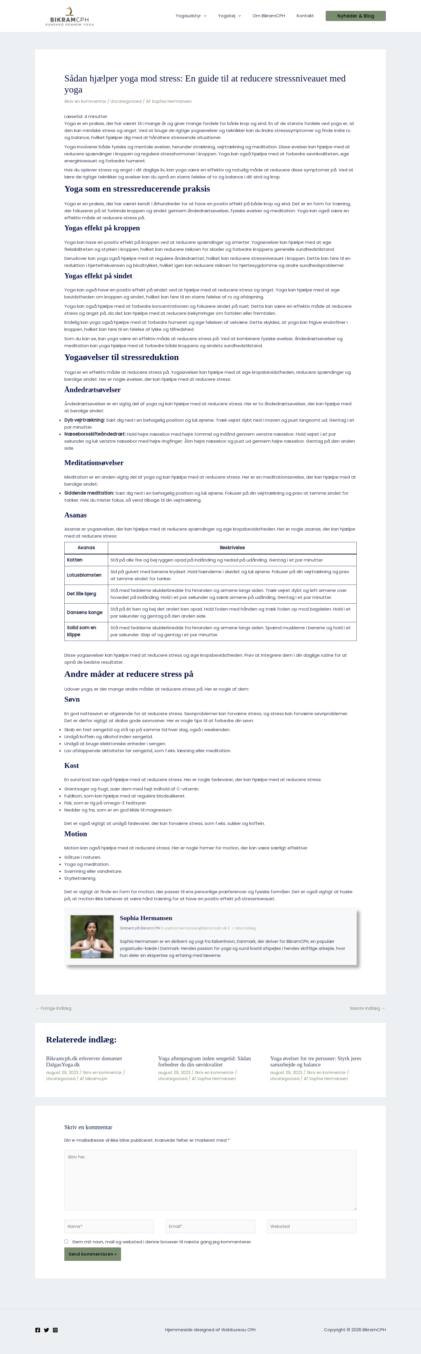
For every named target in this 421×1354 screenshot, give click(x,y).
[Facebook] (37, 1333)
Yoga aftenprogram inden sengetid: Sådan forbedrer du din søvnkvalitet (207, 1062)
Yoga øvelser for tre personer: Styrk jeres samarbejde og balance (318, 1062)
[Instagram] (55, 1333)
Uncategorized (128, 101)
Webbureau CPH (238, 1333)
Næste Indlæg (366, 1008)
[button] (356, 16)
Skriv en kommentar (85, 101)
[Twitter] (46, 1333)
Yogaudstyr (201, 16)
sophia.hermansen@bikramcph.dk (195, 928)
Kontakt (306, 16)
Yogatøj (236, 16)
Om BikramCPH (273, 16)
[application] (214, 16)
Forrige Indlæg (54, 1008)
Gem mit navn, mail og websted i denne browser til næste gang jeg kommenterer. (162, 1245)
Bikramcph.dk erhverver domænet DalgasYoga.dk (86, 1062)
